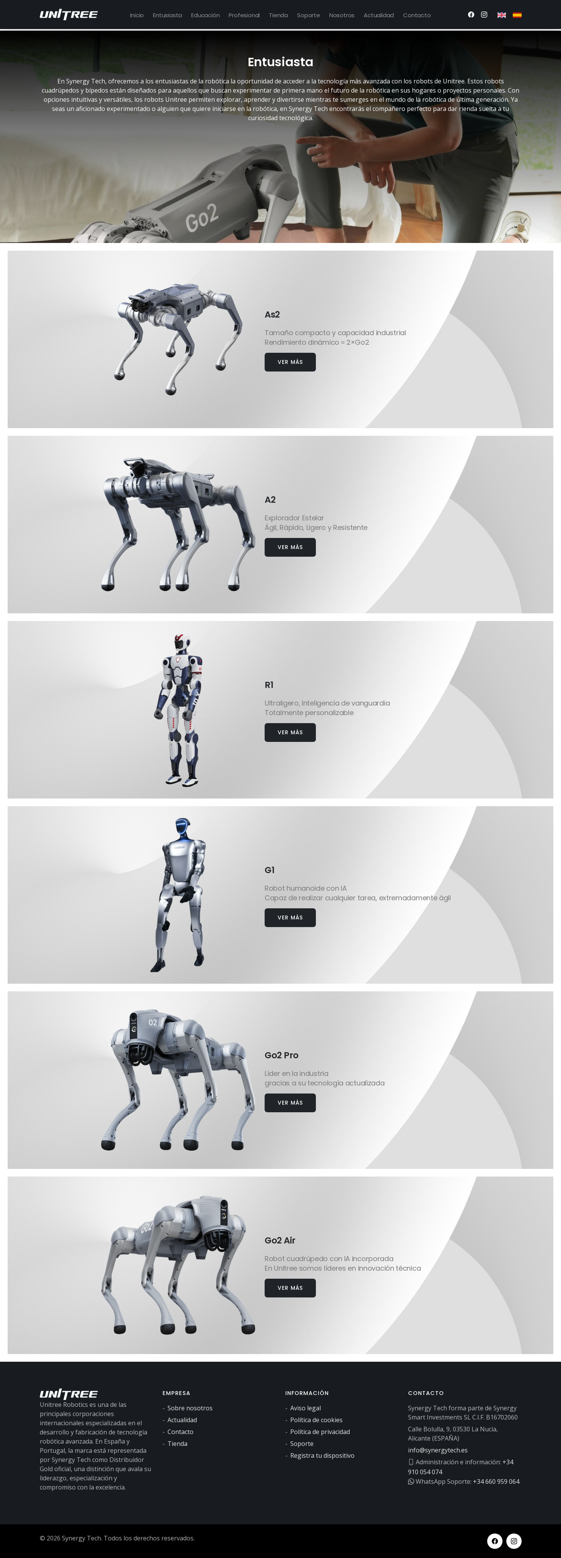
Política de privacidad (320, 1432)
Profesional (244, 15)
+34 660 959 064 (496, 1480)
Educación (205, 15)
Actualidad (379, 15)
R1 (270, 683)
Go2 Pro (288, 1054)
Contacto (417, 15)
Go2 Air (286, 1239)
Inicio (137, 15)
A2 (272, 498)
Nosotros (341, 15)
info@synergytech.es (438, 1450)
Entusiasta (167, 15)
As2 (276, 313)
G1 (271, 868)
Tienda (278, 15)
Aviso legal (305, 1408)
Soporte (308, 15)
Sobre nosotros (190, 1408)
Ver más (290, 362)
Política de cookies (316, 1420)
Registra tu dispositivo (322, 1455)
